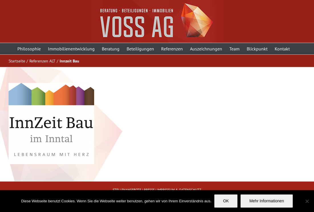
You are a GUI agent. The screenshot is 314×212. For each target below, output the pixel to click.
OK (226, 201)
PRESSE (149, 189)
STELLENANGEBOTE (127, 189)
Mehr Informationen (266, 201)
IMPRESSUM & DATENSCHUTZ (179, 189)
